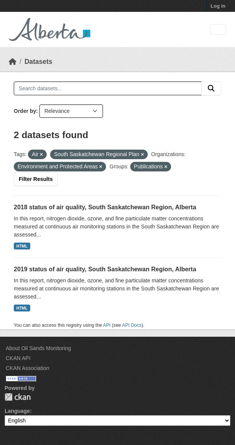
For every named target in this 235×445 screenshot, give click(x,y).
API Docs (132, 325)
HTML (22, 246)
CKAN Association (27, 368)
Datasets (38, 61)
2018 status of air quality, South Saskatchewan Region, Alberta (105, 207)
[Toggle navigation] (218, 29)
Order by (25, 111)
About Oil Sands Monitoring (38, 348)
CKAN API (18, 358)
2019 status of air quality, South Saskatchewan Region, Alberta (105, 269)
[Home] (12, 61)
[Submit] (211, 88)
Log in (218, 6)
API (107, 325)
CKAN (18, 397)
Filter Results (36, 179)
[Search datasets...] (108, 88)
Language (17, 411)
